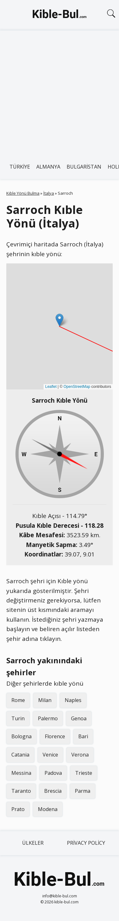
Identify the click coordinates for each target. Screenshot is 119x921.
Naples (73, 700)
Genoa (78, 718)
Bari (83, 736)
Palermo (48, 718)
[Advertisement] (59, 93)
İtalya (48, 193)
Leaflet (51, 386)
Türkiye (19, 166)
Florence (55, 736)
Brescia (53, 790)
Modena (47, 809)
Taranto (21, 790)
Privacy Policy (86, 842)
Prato (18, 809)
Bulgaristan (84, 166)
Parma (82, 790)
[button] (59, 320)
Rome (18, 700)
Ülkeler (33, 842)
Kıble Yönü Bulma (22, 193)
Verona (80, 754)
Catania (20, 754)
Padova (53, 772)
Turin (18, 718)
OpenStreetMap (76, 386)
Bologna (21, 736)
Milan (44, 700)
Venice (50, 754)
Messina (21, 772)
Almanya (48, 166)
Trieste (83, 772)
